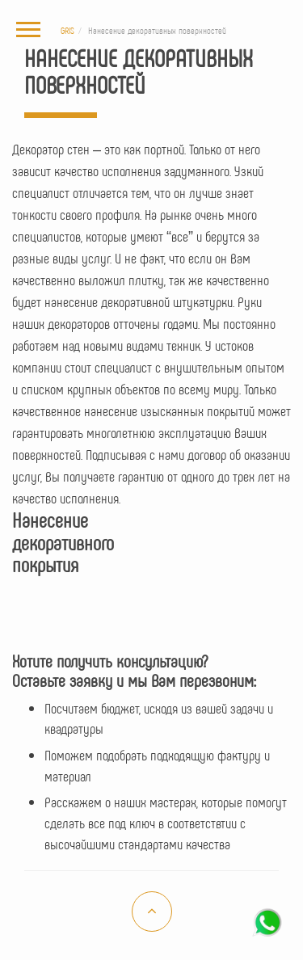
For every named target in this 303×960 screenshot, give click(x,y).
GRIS (67, 30)
